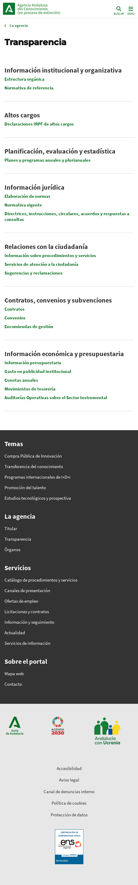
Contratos (14, 309)
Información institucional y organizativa (63, 70)
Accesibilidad (69, 768)
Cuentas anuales (21, 380)
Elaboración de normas (27, 196)
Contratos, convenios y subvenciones (58, 300)
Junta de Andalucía (9, 9)
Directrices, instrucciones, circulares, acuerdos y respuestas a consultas (66, 216)
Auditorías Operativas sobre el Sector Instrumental (55, 397)
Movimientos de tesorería (30, 389)
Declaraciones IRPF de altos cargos (39, 124)
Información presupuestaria (32, 362)
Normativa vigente (23, 205)
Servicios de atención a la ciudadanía (41, 264)
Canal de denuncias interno (69, 791)
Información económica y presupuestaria (64, 353)
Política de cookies (69, 803)
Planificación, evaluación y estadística (60, 151)
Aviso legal (69, 780)
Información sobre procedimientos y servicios (50, 255)
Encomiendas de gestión (28, 326)
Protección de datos (69, 815)
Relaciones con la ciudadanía (46, 246)
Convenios (15, 318)
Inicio (43, 9)
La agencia (19, 25)
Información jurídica (34, 187)
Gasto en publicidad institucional (37, 371)
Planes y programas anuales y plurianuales (47, 160)
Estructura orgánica (24, 79)
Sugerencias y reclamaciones (33, 273)
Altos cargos (22, 115)
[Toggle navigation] (130, 10)
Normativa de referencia (28, 88)
